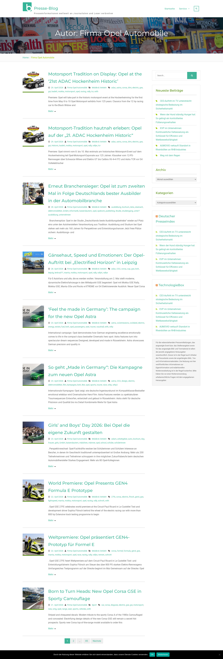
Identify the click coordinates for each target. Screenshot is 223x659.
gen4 (137, 495)
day (142, 437)
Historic (55, 144)
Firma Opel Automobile (77, 86)
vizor (105, 383)
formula (127, 549)
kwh (137, 267)
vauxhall (100, 325)
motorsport (70, 90)
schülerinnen (120, 441)
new (50, 607)
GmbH (66, 209)
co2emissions (123, 321)
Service (183, 8)
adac (113, 86)
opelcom (101, 209)
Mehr (50, 109)
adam (113, 437)
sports (93, 383)
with (96, 90)
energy (51, 325)
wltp (111, 325)
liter (83, 383)
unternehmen (65, 213)
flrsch (131, 495)
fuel (63, 325)
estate (57, 325)
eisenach (139, 205)
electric (135, 86)
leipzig (51, 271)
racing (83, 90)
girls (57, 441)
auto (130, 437)
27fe (113, 495)
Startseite (170, 8)
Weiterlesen (163, 654)
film (64, 383)
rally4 (99, 271)
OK (152, 654)
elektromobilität (55, 209)
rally (88, 90)
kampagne (71, 383)
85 (86, 639)
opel (78, 90)
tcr (92, 90)
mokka (61, 90)
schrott (101, 499)
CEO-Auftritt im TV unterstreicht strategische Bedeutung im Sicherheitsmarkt (173, 103)
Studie (118, 209)
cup (128, 267)
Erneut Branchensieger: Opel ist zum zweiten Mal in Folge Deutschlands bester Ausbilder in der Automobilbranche (96, 192)
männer (91, 441)
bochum (125, 205)
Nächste (97, 639)
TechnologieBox (171, 284)
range (64, 607)
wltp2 (115, 383)
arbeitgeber (122, 437)
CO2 (118, 267)
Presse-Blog (46, 7)
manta (67, 271)
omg (55, 607)
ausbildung (116, 205)
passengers (80, 325)
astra (119, 86)
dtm (130, 86)
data (132, 205)
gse (141, 86)
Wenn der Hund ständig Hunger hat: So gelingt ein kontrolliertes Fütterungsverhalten (176, 117)
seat (87, 325)
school (103, 441)
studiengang (127, 209)
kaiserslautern (85, 209)
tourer (93, 325)
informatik (74, 209)
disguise (114, 603)
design (124, 379)
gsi (49, 90)
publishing (110, 209)
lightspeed (52, 499)
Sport (94, 603)
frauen (51, 441)
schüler (110, 441)
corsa (124, 86)
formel (120, 549)
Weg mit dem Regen (170, 154)
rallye (95, 144)
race (79, 553)
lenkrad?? (59, 271)
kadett (54, 90)
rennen (101, 553)
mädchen (83, 441)
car (102, 603)
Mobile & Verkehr (99, 86)
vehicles (82, 607)
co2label (133, 321)
